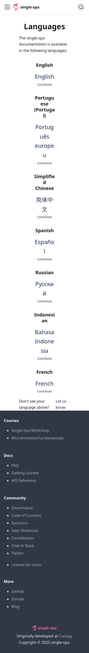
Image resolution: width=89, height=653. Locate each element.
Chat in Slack (22, 545)
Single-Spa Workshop (30, 430)
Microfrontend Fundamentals (37, 438)
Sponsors (19, 523)
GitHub (17, 591)
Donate (17, 599)
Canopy (65, 636)
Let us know (61, 404)
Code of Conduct (26, 515)
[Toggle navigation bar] (7, 7)
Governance (22, 507)
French (44, 383)
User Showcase (24, 530)
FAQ (15, 465)
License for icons (26, 564)
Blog (15, 606)
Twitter (17, 553)
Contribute (44, 85)
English (44, 76)
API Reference (23, 480)
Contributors (22, 538)
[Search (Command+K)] (81, 7)
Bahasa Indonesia (44, 341)
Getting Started (25, 473)
